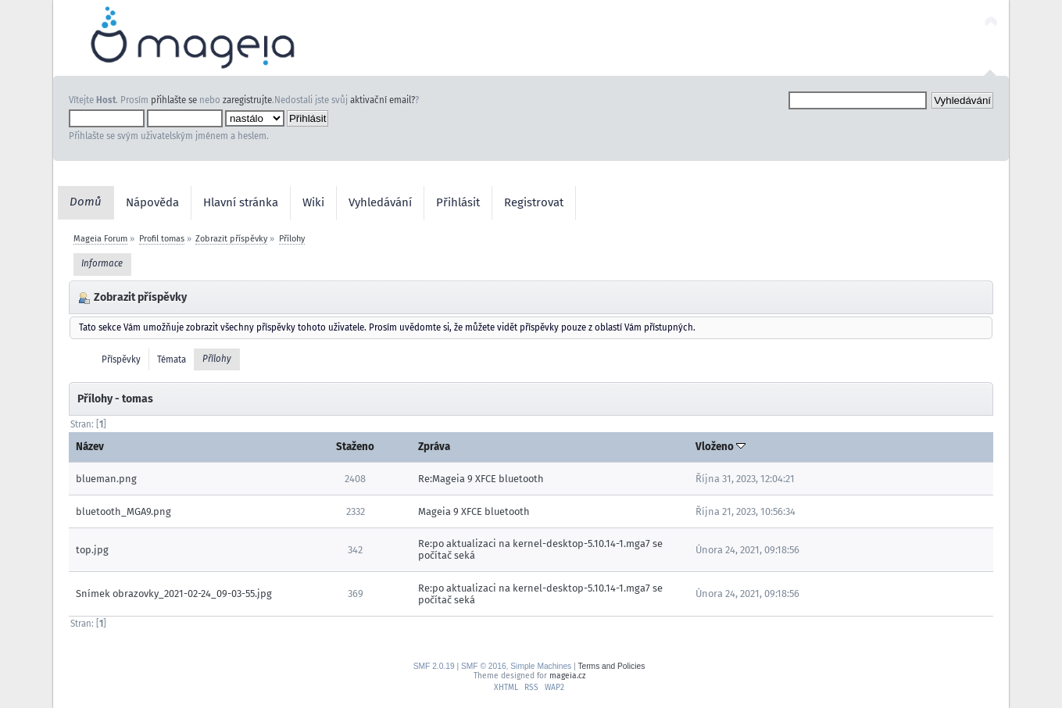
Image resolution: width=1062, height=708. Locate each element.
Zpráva (434, 446)
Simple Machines (540, 666)
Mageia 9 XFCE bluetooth (474, 511)
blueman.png (106, 479)
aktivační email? (382, 100)
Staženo (355, 446)
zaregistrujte (247, 100)
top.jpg (92, 550)
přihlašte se (174, 100)
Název (90, 446)
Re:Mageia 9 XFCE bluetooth (481, 479)
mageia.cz (567, 675)
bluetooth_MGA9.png (123, 511)
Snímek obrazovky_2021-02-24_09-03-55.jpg (174, 593)
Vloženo (720, 446)
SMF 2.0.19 (434, 666)
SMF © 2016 (483, 666)
